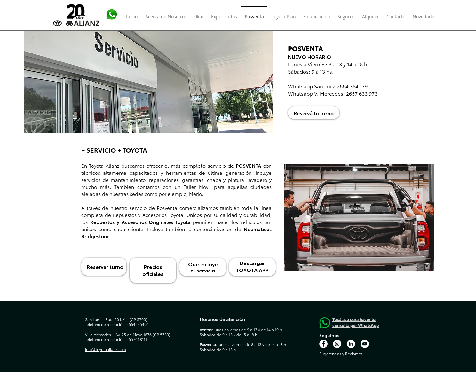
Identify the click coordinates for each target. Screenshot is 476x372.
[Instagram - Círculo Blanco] (337, 344)
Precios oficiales (152, 270)
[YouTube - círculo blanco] (365, 344)
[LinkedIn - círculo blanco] (351, 344)
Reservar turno (105, 266)
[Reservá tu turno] (313, 112)
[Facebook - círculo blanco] (323, 344)
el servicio (202, 270)
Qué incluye (203, 264)
